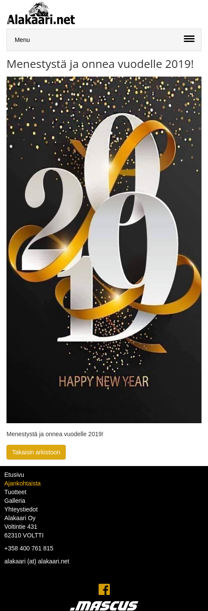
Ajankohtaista (22, 483)
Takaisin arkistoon (36, 452)
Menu (22, 39)
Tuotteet (15, 492)
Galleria (14, 500)
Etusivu (14, 474)
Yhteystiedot (21, 509)
